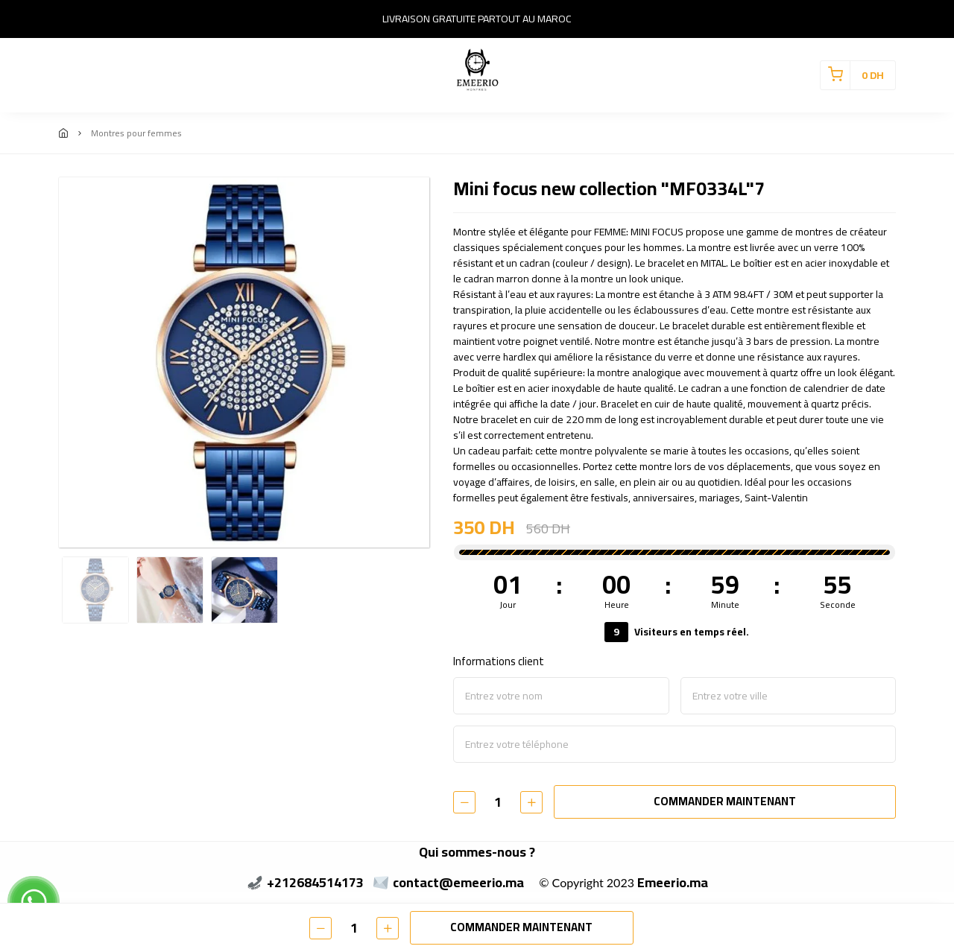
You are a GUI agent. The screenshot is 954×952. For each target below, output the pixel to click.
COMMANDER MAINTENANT (725, 801)
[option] (244, 362)
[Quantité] (498, 802)
